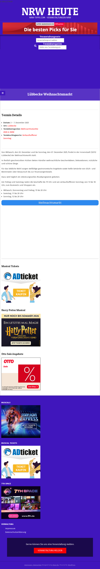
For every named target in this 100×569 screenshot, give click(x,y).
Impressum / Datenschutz (33, 565)
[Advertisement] (50, 69)
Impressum (10, 528)
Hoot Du (56, 565)
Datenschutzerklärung (15, 532)
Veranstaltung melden (50, 550)
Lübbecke (12, 126)
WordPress (71, 565)
